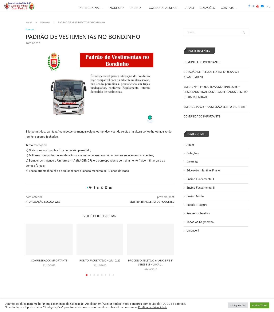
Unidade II (192, 230)
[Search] (268, 7)
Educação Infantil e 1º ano (203, 170)
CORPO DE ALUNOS (163, 8)
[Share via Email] (110, 188)
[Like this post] (90, 188)
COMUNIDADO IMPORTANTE (49, 261)
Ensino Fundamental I (200, 179)
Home (29, 22)
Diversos (45, 22)
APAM (190, 8)
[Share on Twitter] (98, 188)
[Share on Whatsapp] (102, 188)
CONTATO (227, 8)
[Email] (262, 7)
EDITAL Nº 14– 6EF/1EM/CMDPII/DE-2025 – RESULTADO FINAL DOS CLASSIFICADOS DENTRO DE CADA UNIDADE (216, 92)
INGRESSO (116, 8)
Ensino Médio (195, 196)
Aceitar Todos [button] (259, 305)
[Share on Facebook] (94, 188)
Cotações (192, 153)
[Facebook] (249, 7)
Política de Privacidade (152, 307)
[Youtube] (257, 7)
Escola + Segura (196, 205)
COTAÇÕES (207, 8)
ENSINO (135, 8)
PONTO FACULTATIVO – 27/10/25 (99, 261)
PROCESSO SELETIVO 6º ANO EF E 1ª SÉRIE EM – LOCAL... (150, 263)
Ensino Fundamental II (200, 187)
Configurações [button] (238, 305)
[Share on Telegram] (106, 188)
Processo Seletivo (198, 213)
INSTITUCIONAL (89, 8)
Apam (190, 144)
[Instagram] (253, 7)
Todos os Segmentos (200, 222)
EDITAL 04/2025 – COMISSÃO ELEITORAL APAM (214, 107)
